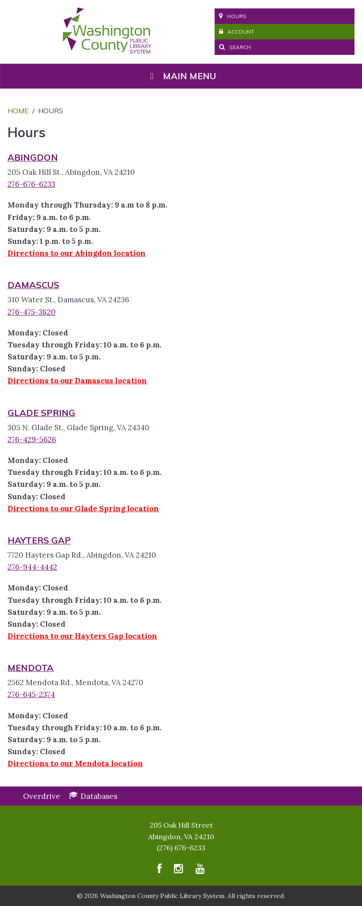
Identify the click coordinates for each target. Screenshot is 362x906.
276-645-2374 (31, 694)
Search (235, 47)
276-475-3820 (32, 312)
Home (18, 110)
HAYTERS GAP (39, 540)
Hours (232, 16)
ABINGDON (33, 157)
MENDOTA (31, 667)
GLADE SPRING (41, 412)
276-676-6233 (31, 184)
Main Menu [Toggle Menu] (181, 75)
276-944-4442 (32, 567)
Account (236, 31)
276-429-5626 (32, 439)
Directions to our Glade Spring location (83, 508)
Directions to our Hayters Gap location (82, 636)
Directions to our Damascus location (77, 381)
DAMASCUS (33, 284)
